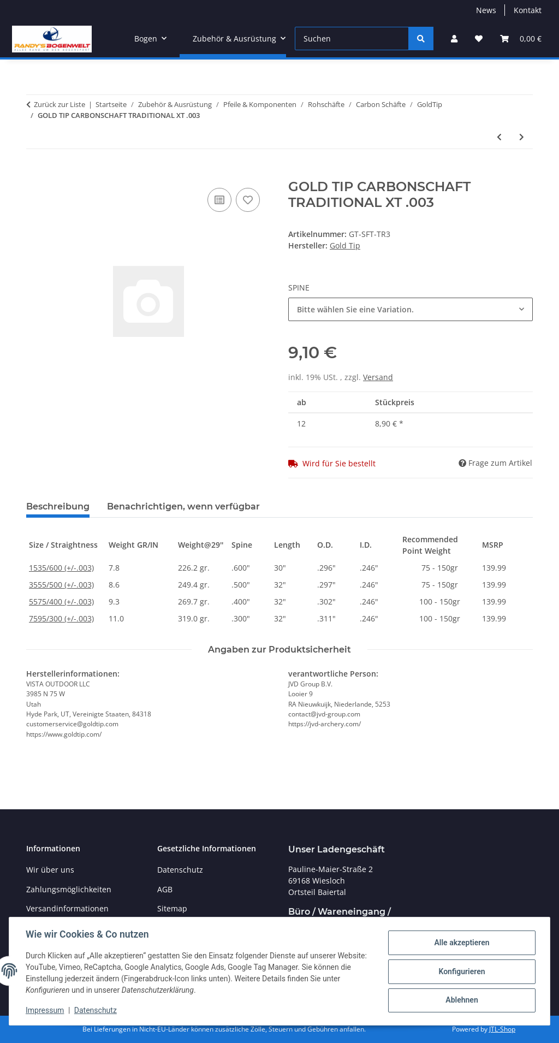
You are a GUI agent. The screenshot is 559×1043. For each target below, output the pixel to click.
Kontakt (528, 10)
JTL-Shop (502, 1029)
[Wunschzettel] (478, 38)
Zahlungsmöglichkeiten (68, 889)
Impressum (46, 1010)
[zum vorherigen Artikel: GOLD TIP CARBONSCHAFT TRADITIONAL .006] (499, 137)
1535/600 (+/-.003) (61, 567)
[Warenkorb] (520, 38)
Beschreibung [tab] (58, 506)
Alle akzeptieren (460, 943)
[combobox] (410, 309)
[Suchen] (352, 38)
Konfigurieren (460, 971)
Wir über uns (50, 869)
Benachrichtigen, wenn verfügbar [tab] (183, 506)
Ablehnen (460, 999)
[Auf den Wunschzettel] (248, 200)
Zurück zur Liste (59, 104)
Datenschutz (96, 1010)
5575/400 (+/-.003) (61, 601)
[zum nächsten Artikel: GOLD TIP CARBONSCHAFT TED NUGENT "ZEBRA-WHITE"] (521, 137)
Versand (378, 377)
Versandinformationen (67, 908)
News (486, 10)
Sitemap (172, 908)
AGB (165, 889)
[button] (454, 38)
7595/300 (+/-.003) (61, 618)
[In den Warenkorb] (35, 173)
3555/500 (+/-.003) (61, 584)
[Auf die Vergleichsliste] (219, 200)
